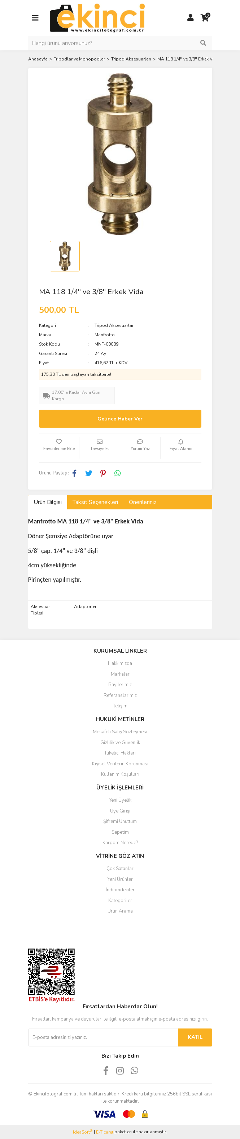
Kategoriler (120, 900)
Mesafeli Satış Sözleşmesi (120, 732)
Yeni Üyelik (120, 800)
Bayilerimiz (120, 684)
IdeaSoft (82, 1132)
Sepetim (120, 832)
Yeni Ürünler (120, 879)
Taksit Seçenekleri (95, 502)
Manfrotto (105, 335)
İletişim (120, 706)
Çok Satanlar (120, 868)
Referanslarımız (120, 695)
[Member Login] (190, 18)
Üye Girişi (120, 811)
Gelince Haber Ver (120, 418)
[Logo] (97, 18)
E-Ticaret (104, 1132)
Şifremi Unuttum (120, 821)
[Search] (120, 43)
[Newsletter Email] (103, 1037)
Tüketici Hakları (120, 753)
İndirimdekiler (120, 890)
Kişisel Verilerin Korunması (120, 764)
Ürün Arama (120, 911)
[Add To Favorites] (59, 448)
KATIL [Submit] (195, 1037)
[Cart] (205, 18)
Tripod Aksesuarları (115, 325)
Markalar (120, 674)
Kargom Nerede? (120, 842)
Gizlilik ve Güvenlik (120, 742)
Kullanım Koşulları (120, 774)
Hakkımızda (120, 663)
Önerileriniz (142, 502)
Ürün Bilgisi (48, 502)
